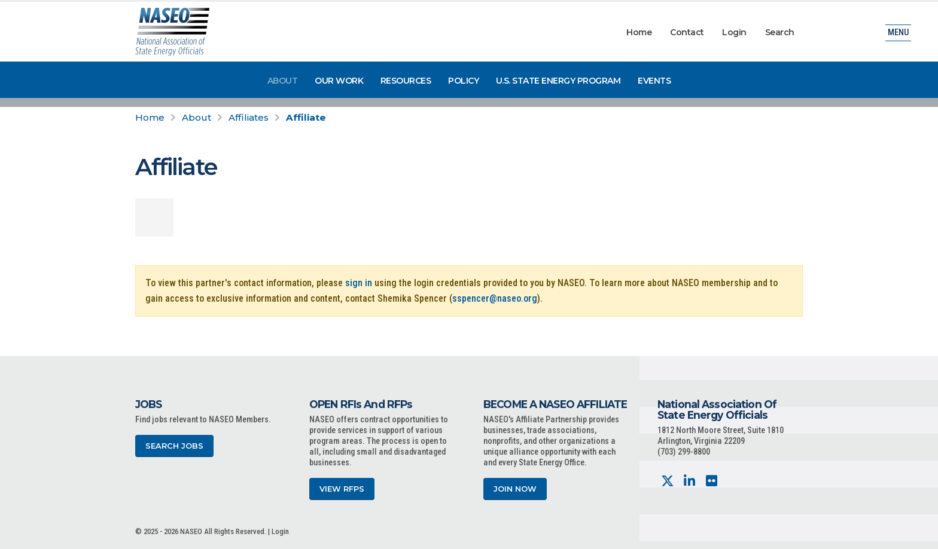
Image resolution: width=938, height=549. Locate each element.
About (282, 80)
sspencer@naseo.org (494, 298)
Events (654, 80)
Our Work (339, 80)
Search (779, 32)
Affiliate (306, 117)
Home (638, 32)
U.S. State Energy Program (558, 80)
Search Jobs (174, 445)
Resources (405, 80)
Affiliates (249, 117)
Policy (463, 80)
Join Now (515, 488)
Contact (687, 32)
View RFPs (341, 488)
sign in (358, 283)
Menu (898, 32)
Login (734, 32)
